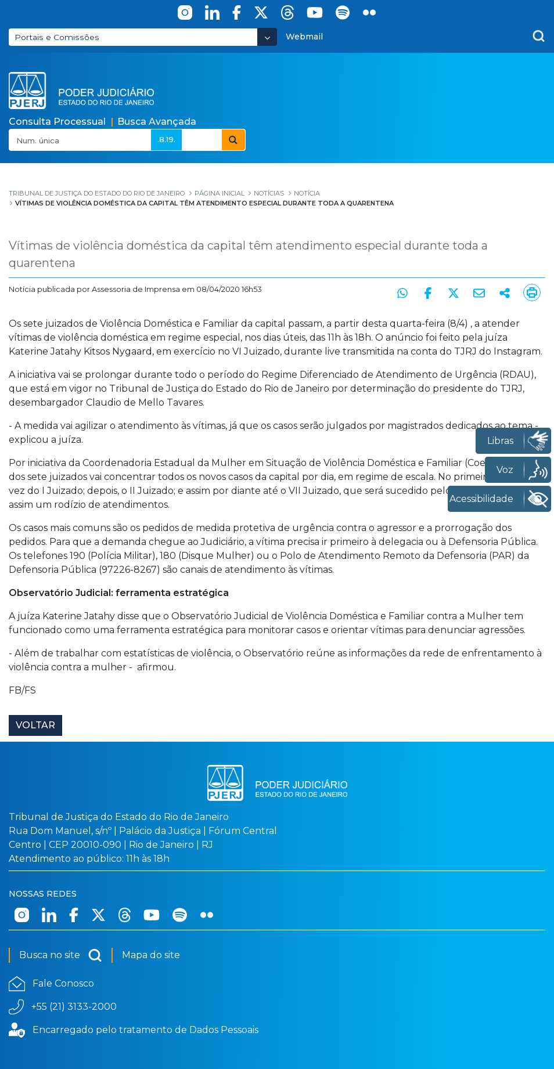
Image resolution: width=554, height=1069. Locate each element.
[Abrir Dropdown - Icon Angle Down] (267, 37)
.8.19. (166, 139)
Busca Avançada (156, 121)
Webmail (304, 36)
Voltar (35, 725)
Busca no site (60, 955)
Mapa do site (151, 954)
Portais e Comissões (57, 37)
